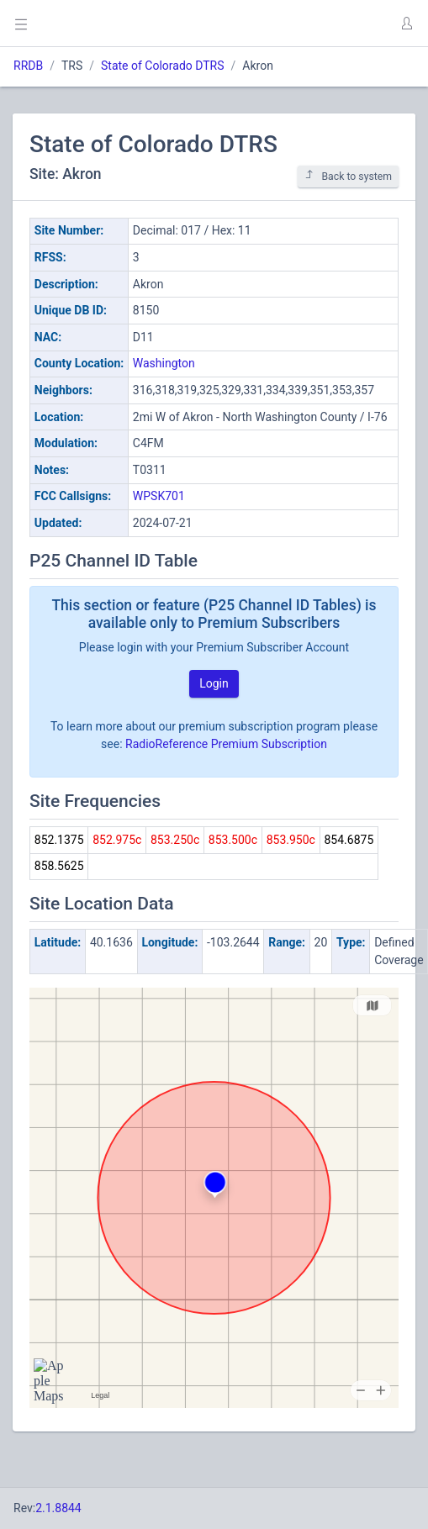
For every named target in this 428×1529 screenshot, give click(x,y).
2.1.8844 (58, 1508)
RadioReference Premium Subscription (226, 744)
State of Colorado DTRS (163, 65)
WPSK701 (159, 496)
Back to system (348, 176)
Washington (164, 363)
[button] (406, 23)
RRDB (28, 65)
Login (214, 683)
